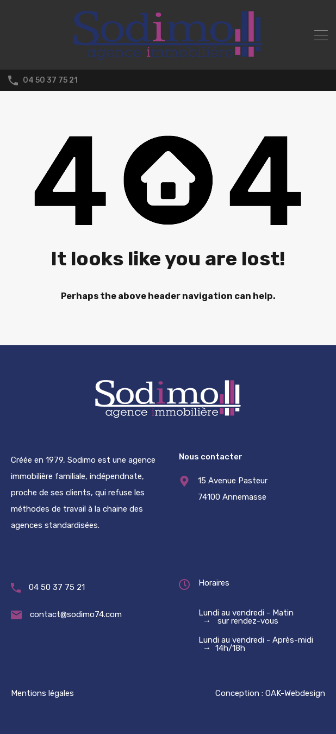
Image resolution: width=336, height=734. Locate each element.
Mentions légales (42, 693)
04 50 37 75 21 (50, 80)
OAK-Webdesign (295, 693)
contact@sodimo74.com (76, 614)
